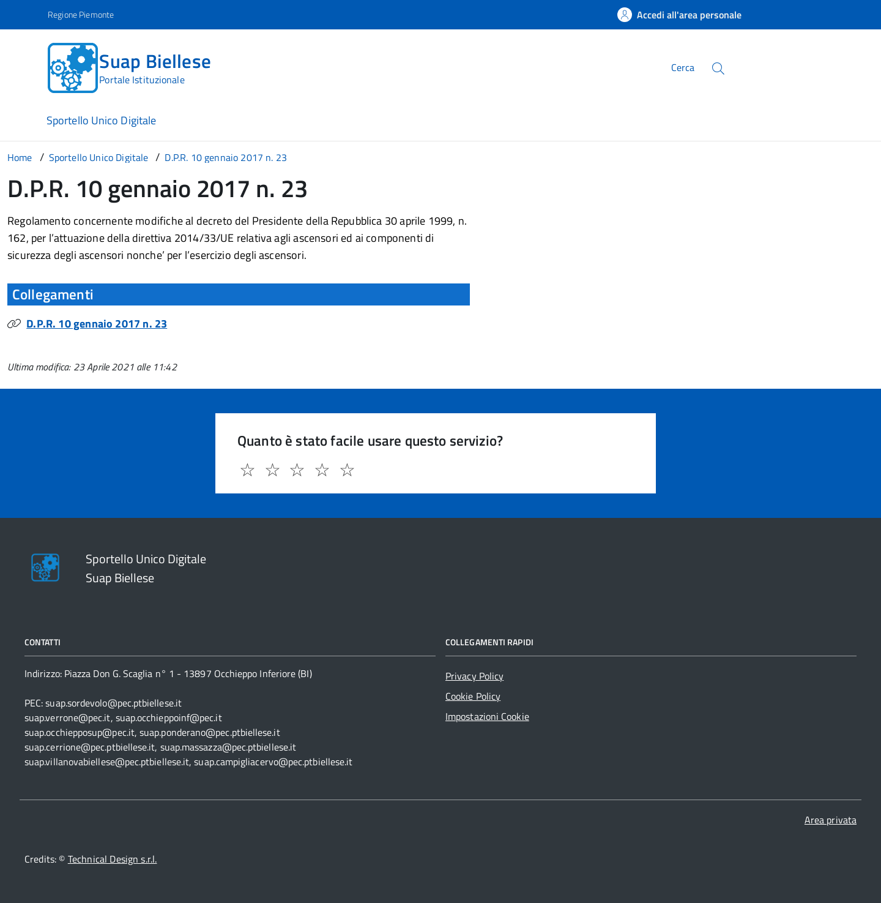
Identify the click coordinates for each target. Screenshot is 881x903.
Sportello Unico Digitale (101, 120)
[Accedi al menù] (26, 66)
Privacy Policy (474, 676)
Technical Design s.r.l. (112, 859)
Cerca (682, 67)
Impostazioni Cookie (487, 716)
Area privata (831, 819)
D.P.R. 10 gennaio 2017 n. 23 (96, 323)
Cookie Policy (472, 696)
